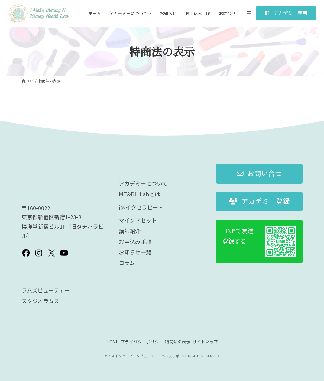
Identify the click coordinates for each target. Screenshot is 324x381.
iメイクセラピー (138, 207)
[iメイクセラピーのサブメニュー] (161, 207)
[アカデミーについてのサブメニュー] (149, 13)
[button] (286, 13)
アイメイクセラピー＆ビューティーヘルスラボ (142, 355)
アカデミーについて (128, 13)
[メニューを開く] (249, 13)
